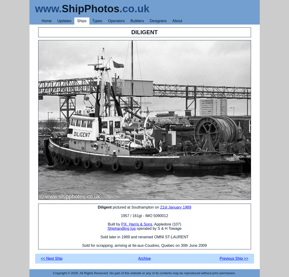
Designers (158, 21)
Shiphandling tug (122, 229)
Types (97, 21)
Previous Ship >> (234, 258)
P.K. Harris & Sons (136, 224)
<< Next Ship (52, 258)
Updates (64, 21)
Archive (144, 258)
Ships (82, 21)
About (177, 21)
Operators (116, 21)
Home (47, 21)
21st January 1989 (175, 207)
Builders (137, 21)
